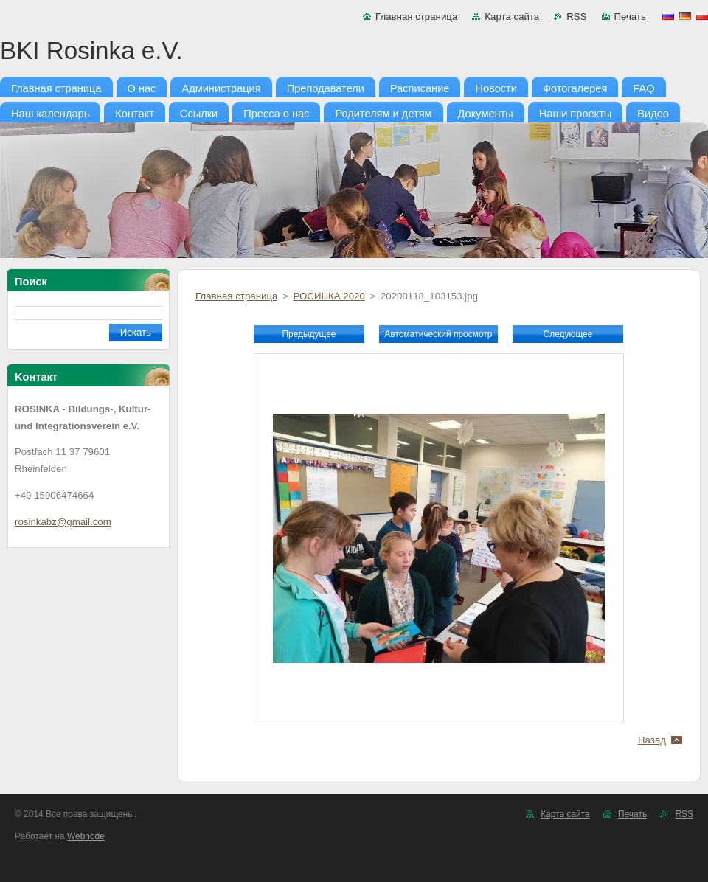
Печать (630, 16)
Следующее (568, 334)
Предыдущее (309, 334)
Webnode (86, 836)
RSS (576, 16)
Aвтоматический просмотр (439, 334)
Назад (652, 740)
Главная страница (416, 16)
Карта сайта (512, 16)
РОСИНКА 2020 (328, 296)
